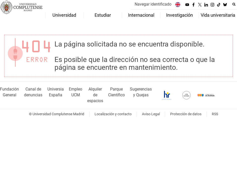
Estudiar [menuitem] (103, 15)
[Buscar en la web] (234, 4)
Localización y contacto (113, 114)
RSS (215, 114)
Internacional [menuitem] (141, 15)
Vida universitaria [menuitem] (218, 15)
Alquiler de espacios (95, 95)
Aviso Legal (151, 114)
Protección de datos (185, 114)
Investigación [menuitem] (179, 15)
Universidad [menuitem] (64, 15)
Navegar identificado (153, 4)
